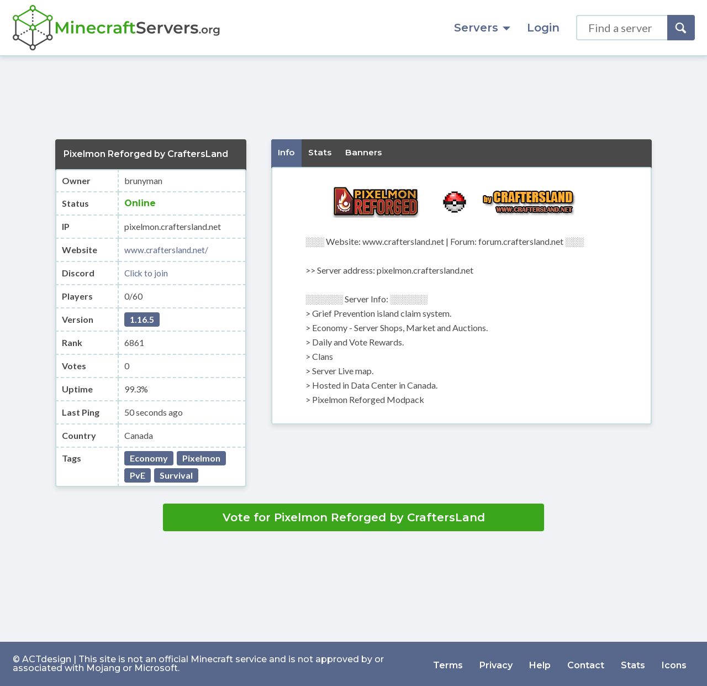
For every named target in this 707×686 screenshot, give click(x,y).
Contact (585, 663)
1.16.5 (142, 319)
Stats (633, 663)
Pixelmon (201, 458)
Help (540, 663)
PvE (137, 475)
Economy (149, 458)
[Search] (681, 27)
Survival (176, 475)
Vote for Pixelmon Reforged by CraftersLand (354, 517)
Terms (448, 663)
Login (543, 27)
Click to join (147, 273)
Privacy (496, 663)
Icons (674, 663)
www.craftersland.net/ (166, 249)
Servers (482, 27)
